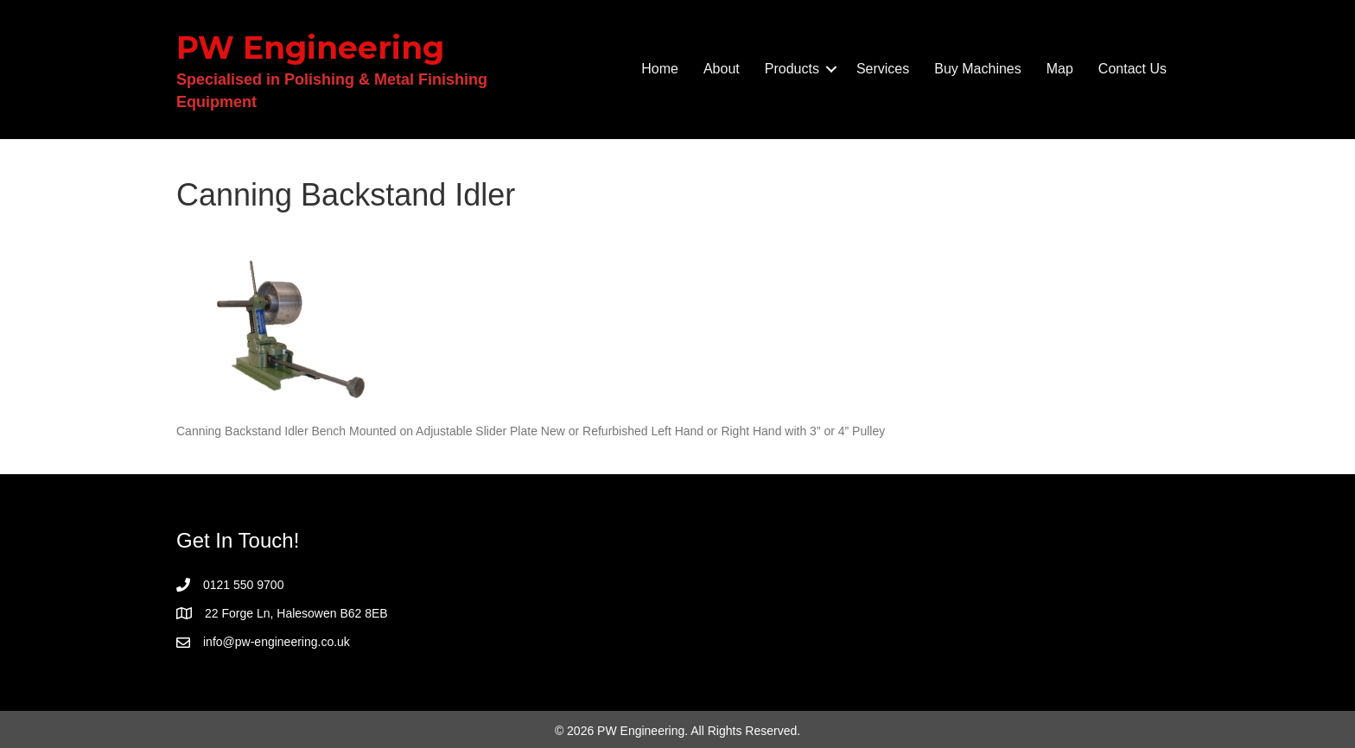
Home (659, 68)
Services (882, 68)
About (721, 68)
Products (792, 68)
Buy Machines (977, 68)
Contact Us (1132, 68)
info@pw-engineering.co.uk (276, 642)
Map (1059, 68)
